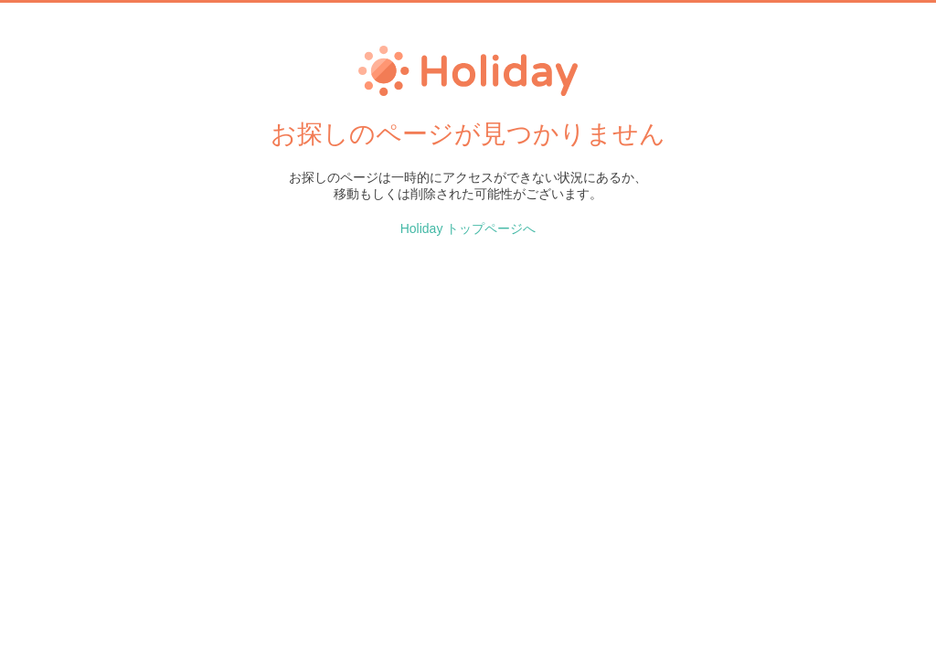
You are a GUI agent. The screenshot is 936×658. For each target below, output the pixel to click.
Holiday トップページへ (468, 228)
